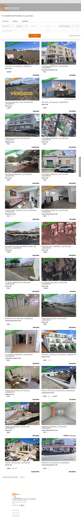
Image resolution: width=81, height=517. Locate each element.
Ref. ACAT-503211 (69, 423)
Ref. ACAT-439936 (69, 459)
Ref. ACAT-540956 (32, 387)
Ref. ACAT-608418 (69, 99)
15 (36, 187)
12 (72, 78)
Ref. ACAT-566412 (32, 243)
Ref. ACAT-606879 (69, 135)
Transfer (25, 21)
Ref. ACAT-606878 (32, 171)
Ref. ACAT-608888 (32, 63)
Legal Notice (15, 510)
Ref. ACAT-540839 (69, 387)
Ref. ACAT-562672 (69, 243)
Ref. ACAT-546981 (69, 351)
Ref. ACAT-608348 (32, 135)
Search (34, 36)
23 (36, 367)
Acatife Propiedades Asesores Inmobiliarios (24, 499)
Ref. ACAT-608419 (32, 99)
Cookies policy (16, 515)
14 (36, 78)
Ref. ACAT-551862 (69, 315)
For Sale (6, 21)
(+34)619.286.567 (17, 505)
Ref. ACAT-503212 (32, 423)
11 (72, 331)
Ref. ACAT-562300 (69, 279)
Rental (15, 21)
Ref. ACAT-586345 (69, 207)
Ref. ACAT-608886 (69, 63)
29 (35, 439)
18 (72, 259)
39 (72, 367)
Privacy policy (15, 513)
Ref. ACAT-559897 (32, 315)
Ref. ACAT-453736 (32, 459)
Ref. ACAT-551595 (33, 351)
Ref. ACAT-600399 (32, 207)
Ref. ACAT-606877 (69, 171)
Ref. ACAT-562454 (32, 279)
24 (35, 42)
